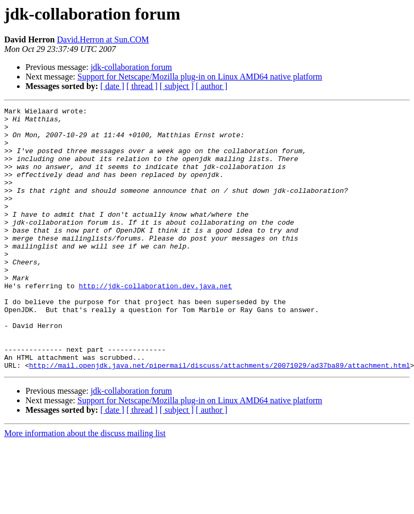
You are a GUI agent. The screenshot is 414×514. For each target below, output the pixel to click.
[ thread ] (142, 86)
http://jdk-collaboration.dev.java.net (155, 322)
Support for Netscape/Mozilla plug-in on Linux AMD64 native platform (199, 76)
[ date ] (112, 86)
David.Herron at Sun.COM (103, 39)
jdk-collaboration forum (131, 67)
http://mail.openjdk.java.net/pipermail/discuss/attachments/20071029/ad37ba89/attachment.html (219, 417)
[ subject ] (177, 86)
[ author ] (212, 86)
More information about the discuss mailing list (85, 485)
